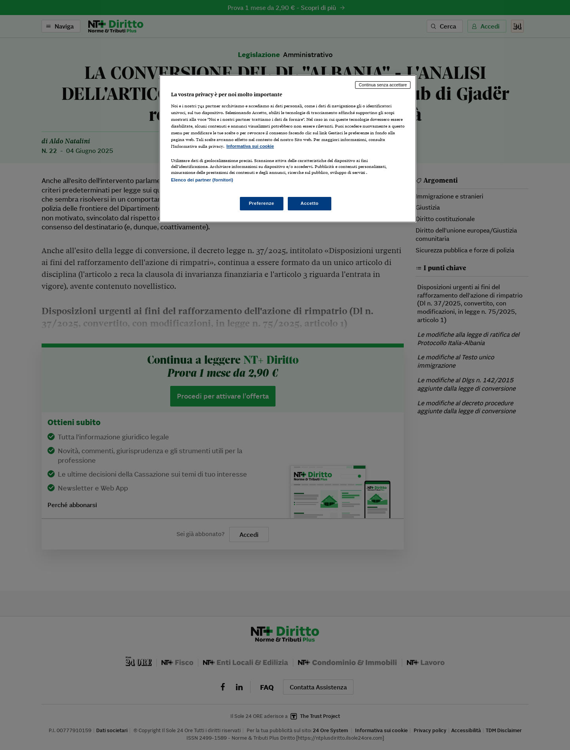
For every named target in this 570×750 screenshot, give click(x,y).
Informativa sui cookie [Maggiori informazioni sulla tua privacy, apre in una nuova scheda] (250, 146)
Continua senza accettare (383, 84)
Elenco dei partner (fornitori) (202, 179)
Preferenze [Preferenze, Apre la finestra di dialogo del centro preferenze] (261, 203)
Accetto (309, 203)
